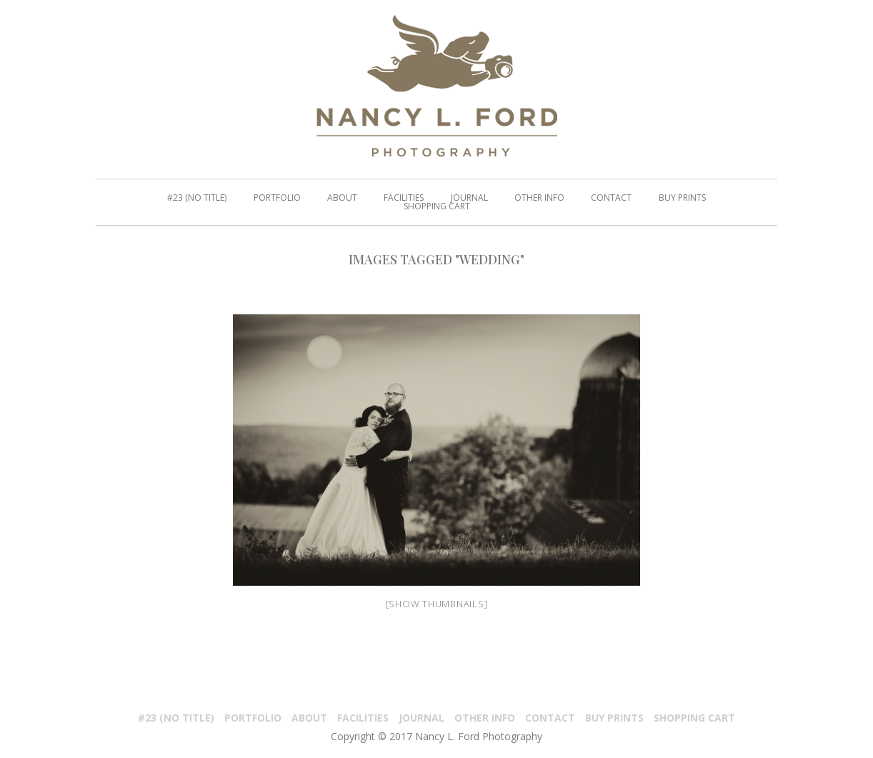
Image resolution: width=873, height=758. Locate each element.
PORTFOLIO (252, 717)
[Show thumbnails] (437, 603)
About (309, 717)
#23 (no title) (176, 717)
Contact (550, 717)
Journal (421, 717)
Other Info (484, 717)
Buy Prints (614, 717)
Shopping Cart (694, 717)
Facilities (363, 717)
